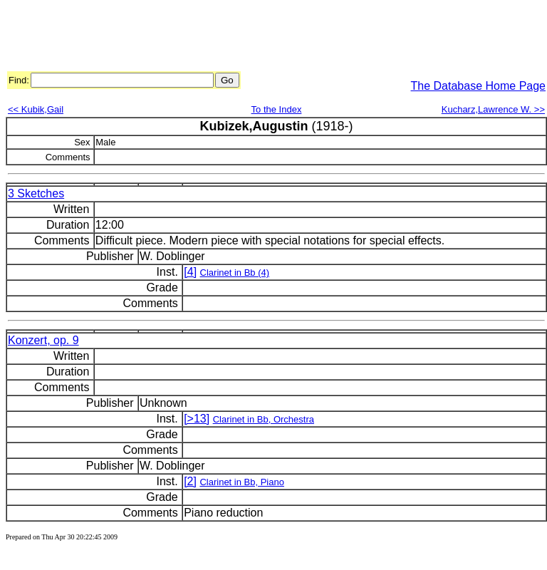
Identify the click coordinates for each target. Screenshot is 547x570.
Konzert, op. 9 (43, 340)
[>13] (196, 419)
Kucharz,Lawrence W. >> (493, 109)
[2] (190, 481)
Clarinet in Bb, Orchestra (263, 419)
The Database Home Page (478, 86)
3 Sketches (36, 193)
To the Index (276, 109)
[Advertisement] (265, 38)
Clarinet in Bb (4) (235, 272)
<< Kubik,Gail (35, 109)
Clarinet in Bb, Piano (241, 482)
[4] (190, 272)
